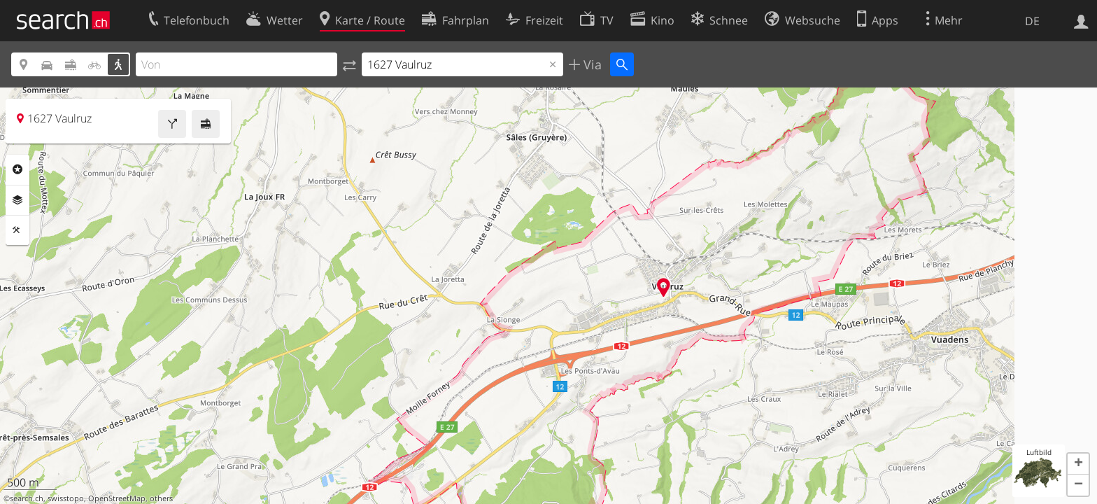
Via (591, 64)
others (161, 498)
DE (1032, 21)
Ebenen (17, 200)
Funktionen (17, 230)
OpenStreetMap (117, 498)
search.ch (26, 498)
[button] (1078, 464)
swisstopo (66, 498)
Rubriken (17, 169)
